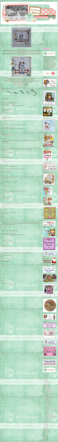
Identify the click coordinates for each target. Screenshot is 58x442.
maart (46, 429)
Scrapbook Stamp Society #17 (18, 84)
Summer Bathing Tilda (49, 414)
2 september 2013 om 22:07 (8, 135)
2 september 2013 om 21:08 (8, 120)
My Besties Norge (12, 104)
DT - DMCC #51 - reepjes (49, 404)
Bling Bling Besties (48, 403)
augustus (46, 421)
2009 (45, 439)
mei (45, 426)
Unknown (3, 155)
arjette (3, 201)
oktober (46, 385)
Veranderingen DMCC (49, 388)
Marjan (3, 189)
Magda (3, 210)
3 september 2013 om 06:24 (8, 161)
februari (46, 431)
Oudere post (39, 281)
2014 (45, 379)
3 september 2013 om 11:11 (8, 192)
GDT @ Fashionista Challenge (21, 25)
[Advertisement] (49, 29)
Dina (2, 195)
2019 (45, 374)
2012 (45, 434)
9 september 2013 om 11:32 (8, 248)
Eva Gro (3, 123)
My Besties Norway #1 (18, 83)
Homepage (22, 281)
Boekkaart (47, 399)
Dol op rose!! (47, 412)
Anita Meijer (4, 146)
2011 (45, 436)
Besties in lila (47, 395)
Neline (3, 180)
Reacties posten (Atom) (11, 283)
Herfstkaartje (47, 406)
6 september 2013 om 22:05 (8, 241)
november (46, 384)
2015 (45, 377)
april (46, 427)
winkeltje (34, 80)
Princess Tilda (47, 408)
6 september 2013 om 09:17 (8, 218)
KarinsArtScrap (4, 164)
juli (45, 422)
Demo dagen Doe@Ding (49, 393)
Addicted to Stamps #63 (19, 85)
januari (46, 432)
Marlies (3, 221)
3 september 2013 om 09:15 (8, 186)
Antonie (3, 115)
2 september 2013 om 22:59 (8, 152)
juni (45, 424)
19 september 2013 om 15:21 (8, 258)
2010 (45, 438)
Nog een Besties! (48, 401)
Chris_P (3, 244)
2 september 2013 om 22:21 (8, 143)
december (46, 382)
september (46, 387)
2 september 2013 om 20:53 (8, 112)
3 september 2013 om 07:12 (8, 177)
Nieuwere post (4, 281)
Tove (2, 228)
